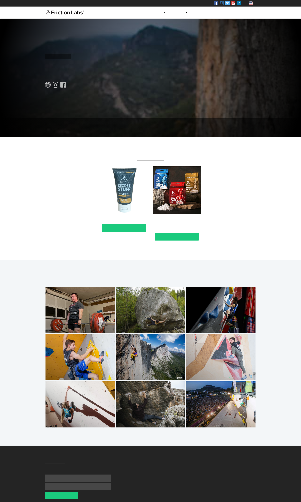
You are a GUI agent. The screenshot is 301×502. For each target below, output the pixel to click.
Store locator (206, 12)
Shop (80, 3)
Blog (226, 12)
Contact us (244, 12)
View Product (124, 228)
